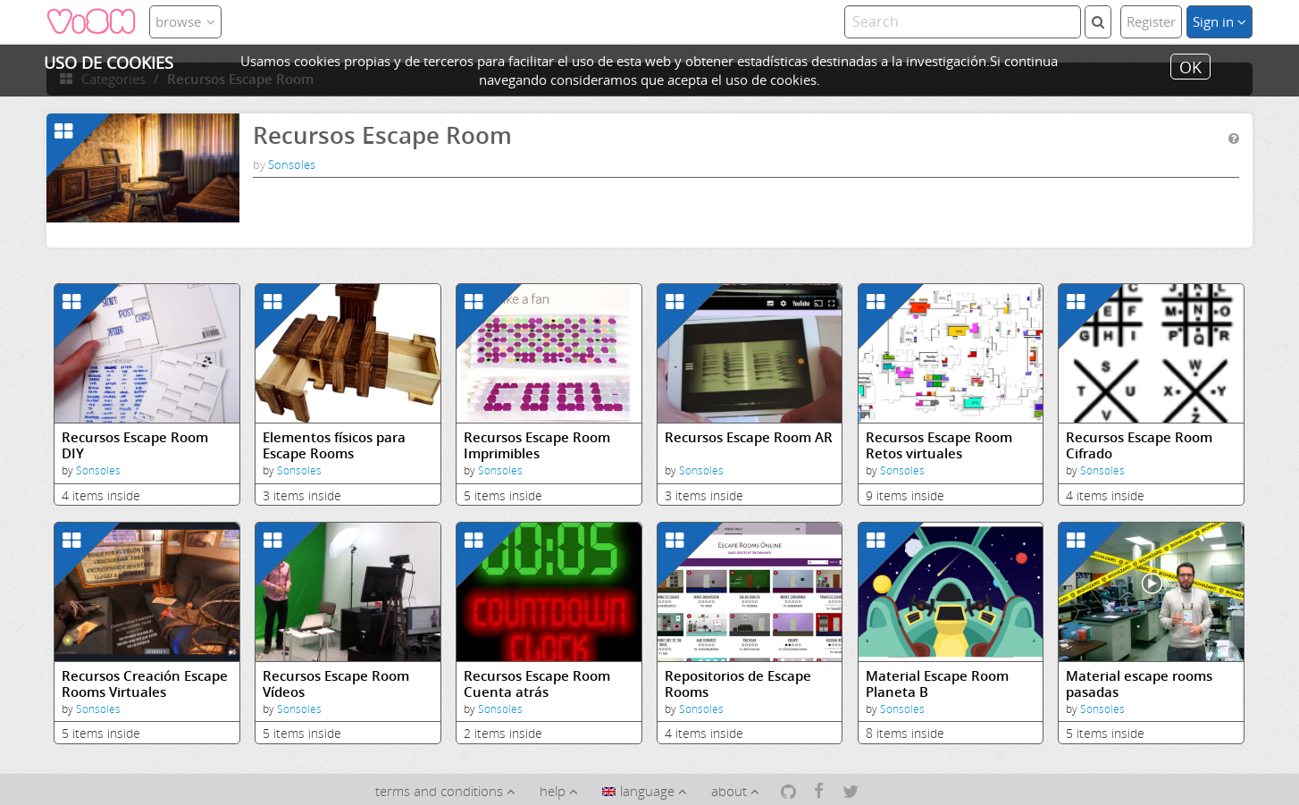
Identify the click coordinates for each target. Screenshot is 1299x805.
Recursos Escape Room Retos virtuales (939, 445)
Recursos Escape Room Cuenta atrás (537, 683)
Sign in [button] (1219, 21)
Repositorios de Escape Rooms (738, 683)
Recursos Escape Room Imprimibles (537, 445)
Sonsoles (291, 164)
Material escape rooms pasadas (1139, 683)
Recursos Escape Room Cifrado (1139, 445)
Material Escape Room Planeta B (937, 683)
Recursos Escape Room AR (749, 437)
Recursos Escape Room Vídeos (336, 683)
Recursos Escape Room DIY (135, 445)
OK (1190, 66)
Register (1151, 21)
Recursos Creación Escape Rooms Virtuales (145, 683)
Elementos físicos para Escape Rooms (334, 445)
